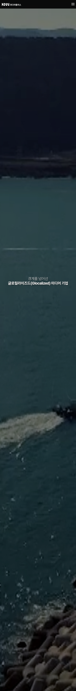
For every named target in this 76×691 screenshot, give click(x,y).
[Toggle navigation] (73, 4)
